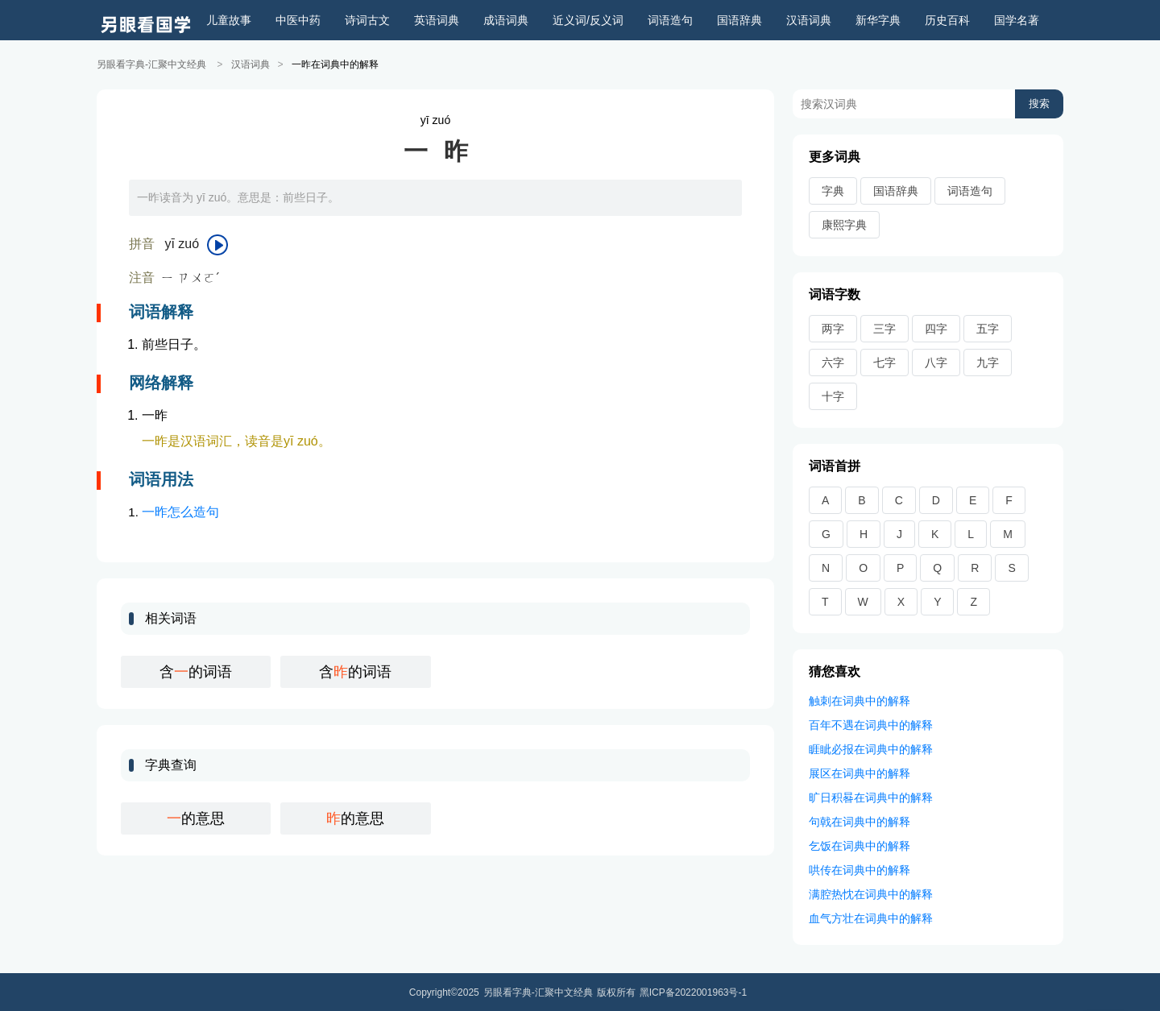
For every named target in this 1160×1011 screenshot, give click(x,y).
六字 (833, 361)
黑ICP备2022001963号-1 (693, 991)
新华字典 (878, 20)
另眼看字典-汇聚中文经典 (151, 64)
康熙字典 (844, 224)
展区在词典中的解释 (859, 772)
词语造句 (670, 20)
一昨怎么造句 (180, 511)
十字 (833, 395)
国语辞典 (739, 20)
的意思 (196, 818)
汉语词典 (808, 20)
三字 (884, 327)
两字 (833, 327)
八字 (936, 361)
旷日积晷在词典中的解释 (871, 796)
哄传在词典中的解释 (859, 869)
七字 (884, 361)
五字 (987, 327)
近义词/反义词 (588, 20)
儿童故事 (228, 20)
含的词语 (196, 671)
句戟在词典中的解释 (859, 820)
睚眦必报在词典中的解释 (871, 748)
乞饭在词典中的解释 (859, 845)
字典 (833, 190)
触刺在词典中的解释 (859, 700)
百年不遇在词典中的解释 (871, 724)
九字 (987, 361)
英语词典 (436, 20)
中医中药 (298, 20)
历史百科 (947, 20)
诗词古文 (367, 20)
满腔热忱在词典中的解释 (871, 893)
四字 (936, 327)
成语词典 (505, 20)
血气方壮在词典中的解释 (871, 917)
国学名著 (1016, 20)
